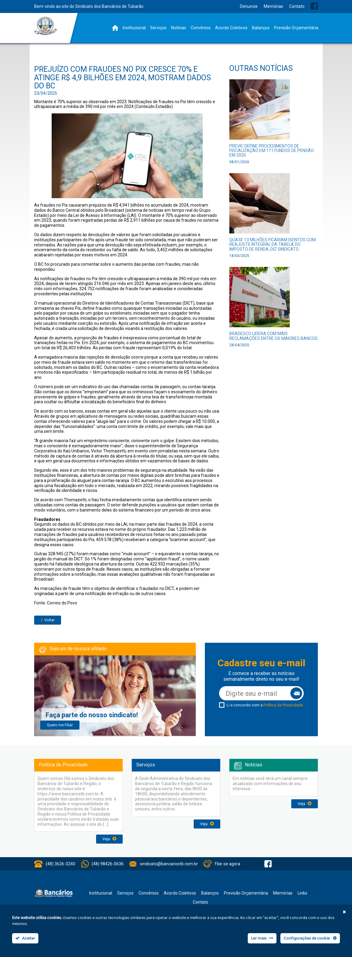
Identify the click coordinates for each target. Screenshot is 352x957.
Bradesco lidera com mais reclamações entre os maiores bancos (273, 336)
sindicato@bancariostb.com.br (169, 863)
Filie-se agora (227, 863)
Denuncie (249, 6)
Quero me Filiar (60, 725)
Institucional (134, 27)
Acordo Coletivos (231, 27)
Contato (297, 6)
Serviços (158, 27)
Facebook (314, 6)
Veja (109, 839)
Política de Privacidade (283, 705)
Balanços (261, 27)
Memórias (273, 6)
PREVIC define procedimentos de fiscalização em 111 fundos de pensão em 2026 (271, 151)
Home (115, 28)
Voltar (47, 620)
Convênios (201, 27)
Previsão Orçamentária (296, 27)
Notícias (178, 27)
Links (302, 893)
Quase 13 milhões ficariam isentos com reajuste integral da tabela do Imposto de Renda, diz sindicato (272, 244)
